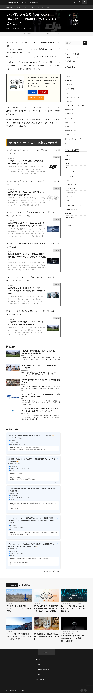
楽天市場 (43, 92)
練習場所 (69, 101)
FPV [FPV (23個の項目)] (68, 57)
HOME (10, 7)
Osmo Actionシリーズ (73, 209)
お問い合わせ (30, 7)
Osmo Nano (70, 197)
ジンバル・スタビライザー (73, 139)
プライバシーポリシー (43, 7)
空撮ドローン (69, 110)
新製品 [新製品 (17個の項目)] (77, 54)
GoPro (67, 222)
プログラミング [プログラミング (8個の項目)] (72, 61)
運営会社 (39, 673)
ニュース (29, 28)
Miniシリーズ (70, 188)
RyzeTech (68, 213)
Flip (67, 180)
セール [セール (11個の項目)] (69, 54)
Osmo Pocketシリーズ (73, 205)
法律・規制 (70, 89)
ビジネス (68, 126)
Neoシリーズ (70, 192)
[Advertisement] (76, 260)
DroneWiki (14, 688)
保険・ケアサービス (72, 97)
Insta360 (68, 226)
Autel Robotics (69, 217)
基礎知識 (69, 85)
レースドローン (70, 118)
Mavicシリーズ (71, 184)
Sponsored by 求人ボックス (52, 570)
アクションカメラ (70, 135)
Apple (67, 163)
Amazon (32, 92)
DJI (36, 28)
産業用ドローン (70, 122)
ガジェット (68, 143)
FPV (67, 201)
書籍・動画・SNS (70, 130)
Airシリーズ (70, 172)
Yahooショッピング (36, 97)
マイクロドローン (70, 114)
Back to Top (46, 651)
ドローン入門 (19, 7)
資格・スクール (71, 93)
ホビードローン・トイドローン (75, 105)
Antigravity (68, 159)
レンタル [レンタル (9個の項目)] (76, 57)
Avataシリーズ (71, 176)
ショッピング (69, 76)
